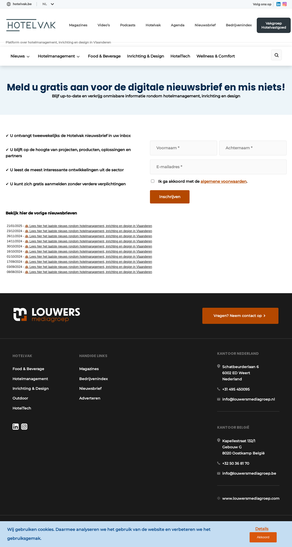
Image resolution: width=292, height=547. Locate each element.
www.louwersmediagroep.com (251, 502)
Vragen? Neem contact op (238, 310)
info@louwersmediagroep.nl (249, 399)
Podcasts (136, 24)
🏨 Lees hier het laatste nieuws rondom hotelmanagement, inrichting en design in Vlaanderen (88, 218)
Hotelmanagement (58, 49)
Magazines (89, 24)
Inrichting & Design (151, 49)
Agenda (184, 24)
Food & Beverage (108, 49)
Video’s (113, 24)
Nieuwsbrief (209, 24)
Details (248, 534)
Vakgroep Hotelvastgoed (274, 24)
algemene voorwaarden (224, 174)
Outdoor (19, 396)
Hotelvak (160, 24)
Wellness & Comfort (225, 49)
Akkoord (273, 535)
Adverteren (89, 396)
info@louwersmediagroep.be (250, 476)
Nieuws (18, 49)
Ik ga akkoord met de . (203, 174)
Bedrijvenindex (239, 24)
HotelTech (187, 49)
